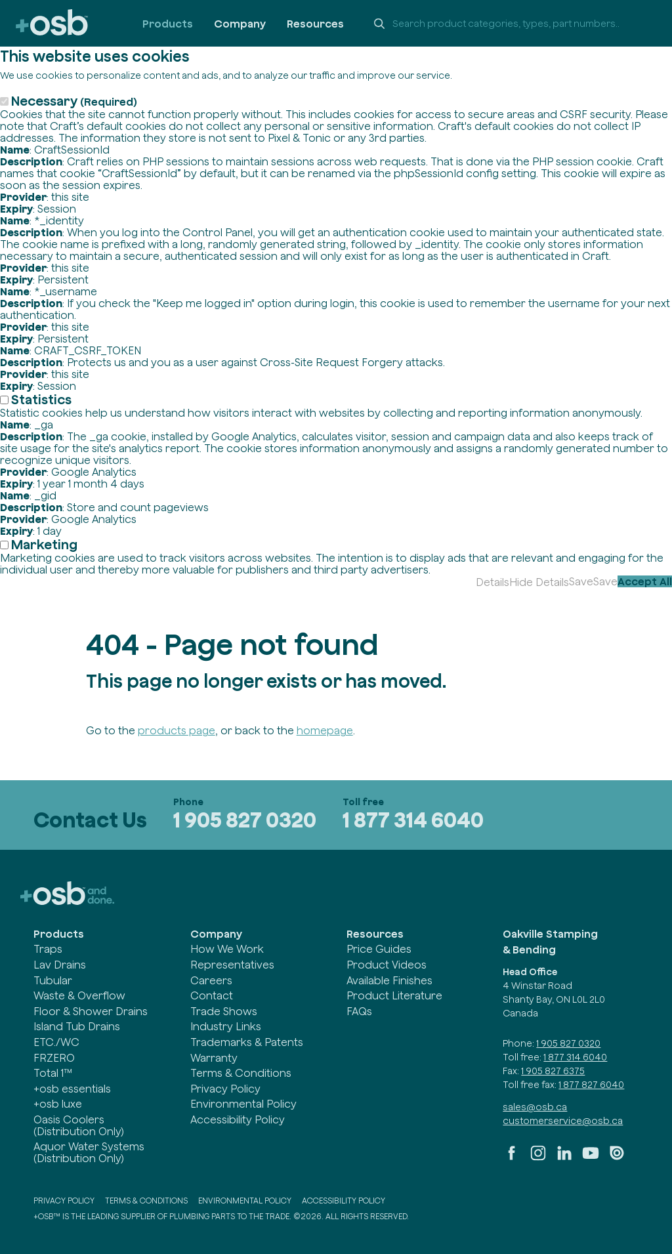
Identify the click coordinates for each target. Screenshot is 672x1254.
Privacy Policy (225, 1089)
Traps (47, 949)
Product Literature (394, 995)
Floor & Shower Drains (90, 1011)
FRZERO (54, 1058)
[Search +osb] (511, 23)
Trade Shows (223, 1011)
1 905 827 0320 (244, 820)
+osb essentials (72, 1089)
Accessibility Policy (237, 1119)
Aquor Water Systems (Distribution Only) (88, 1152)
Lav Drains (59, 965)
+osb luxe (57, 1104)
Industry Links (225, 1026)
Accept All (645, 581)
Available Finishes (389, 980)
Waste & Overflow (79, 995)
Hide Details (539, 582)
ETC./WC (56, 1042)
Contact (211, 995)
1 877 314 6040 (413, 820)
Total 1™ (52, 1073)
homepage (325, 730)
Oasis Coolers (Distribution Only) (78, 1125)
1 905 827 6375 (553, 1071)
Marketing (44, 544)
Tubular (52, 980)
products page (176, 730)
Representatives (232, 965)
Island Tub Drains (76, 1026)
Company (240, 24)
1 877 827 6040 (591, 1084)
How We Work (227, 949)
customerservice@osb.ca (563, 1121)
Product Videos (386, 965)
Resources (315, 24)
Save (581, 581)
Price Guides (378, 949)
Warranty (214, 1058)
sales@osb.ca (535, 1107)
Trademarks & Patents (246, 1042)
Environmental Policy (243, 1104)
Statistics (41, 399)
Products (167, 24)
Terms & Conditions (240, 1073)
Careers (211, 980)
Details (492, 582)
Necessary (74, 100)
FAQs (359, 1011)
